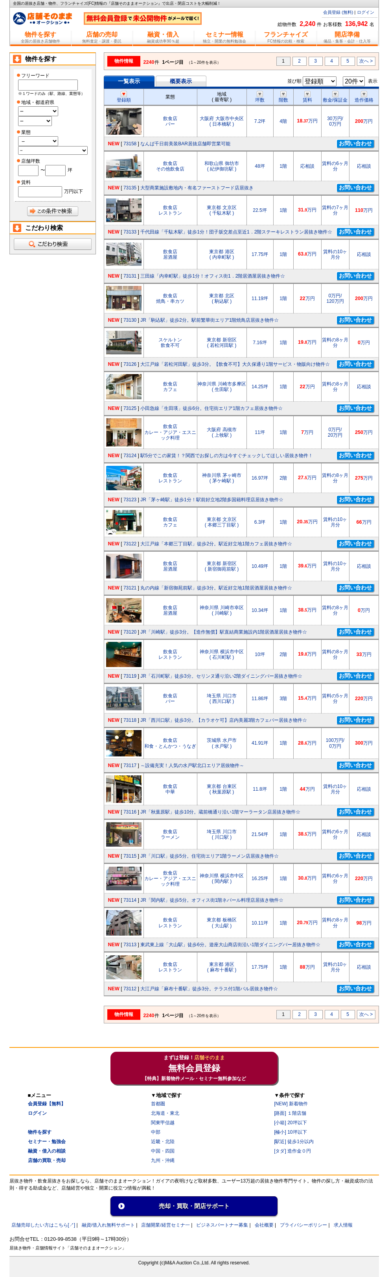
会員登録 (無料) (338, 12)
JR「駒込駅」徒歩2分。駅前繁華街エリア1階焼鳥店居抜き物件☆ (209, 320)
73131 (129, 276)
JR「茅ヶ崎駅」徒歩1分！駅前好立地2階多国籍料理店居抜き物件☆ (211, 499)
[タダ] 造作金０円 (292, 1151)
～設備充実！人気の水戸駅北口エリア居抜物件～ (192, 765)
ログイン (365, 12)
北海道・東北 (165, 1113)
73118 (129, 720)
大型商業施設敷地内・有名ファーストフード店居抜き (197, 188)
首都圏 (158, 1103)
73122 (129, 544)
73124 (129, 455)
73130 (129, 320)
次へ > (366, 61)
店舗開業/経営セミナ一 (165, 1225)
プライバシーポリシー (303, 1225)
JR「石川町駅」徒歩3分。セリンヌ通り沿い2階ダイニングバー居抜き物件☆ (221, 676)
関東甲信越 (163, 1122)
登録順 (124, 97)
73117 (129, 765)
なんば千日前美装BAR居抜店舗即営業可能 (185, 143)
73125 (129, 408)
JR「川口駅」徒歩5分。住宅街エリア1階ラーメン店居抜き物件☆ (209, 856)
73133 (129, 232)
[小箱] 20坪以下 (290, 1122)
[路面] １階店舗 (290, 1113)
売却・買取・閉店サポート (194, 1206)
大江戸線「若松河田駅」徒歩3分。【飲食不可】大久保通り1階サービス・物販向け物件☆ (234, 364)
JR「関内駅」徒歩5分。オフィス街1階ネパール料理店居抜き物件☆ (211, 900)
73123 (129, 499)
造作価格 (364, 97)
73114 (129, 900)
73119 (129, 676)
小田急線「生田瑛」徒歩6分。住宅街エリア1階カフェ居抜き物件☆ (211, 408)
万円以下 (73, 191)
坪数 (260, 97)
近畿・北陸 (163, 1141)
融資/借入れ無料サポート (108, 1225)
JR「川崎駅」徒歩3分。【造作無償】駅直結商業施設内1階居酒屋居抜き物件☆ (223, 632)
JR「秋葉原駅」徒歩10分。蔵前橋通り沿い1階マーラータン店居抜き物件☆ (220, 812)
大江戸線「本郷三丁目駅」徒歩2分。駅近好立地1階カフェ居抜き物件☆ (216, 544)
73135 (129, 188)
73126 (129, 364)
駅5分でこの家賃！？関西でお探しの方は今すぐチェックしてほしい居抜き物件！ (226, 455)
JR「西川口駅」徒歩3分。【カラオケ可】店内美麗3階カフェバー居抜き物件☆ (223, 720)
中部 (155, 1132)
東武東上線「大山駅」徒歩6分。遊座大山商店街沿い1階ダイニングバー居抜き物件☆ (230, 944)
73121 (129, 588)
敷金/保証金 (335, 97)
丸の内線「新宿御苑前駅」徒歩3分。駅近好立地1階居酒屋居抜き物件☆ (216, 588)
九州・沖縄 (163, 1160)
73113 (129, 944)
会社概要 (264, 1225)
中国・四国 (163, 1151)
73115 (129, 856)
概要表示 (181, 81)
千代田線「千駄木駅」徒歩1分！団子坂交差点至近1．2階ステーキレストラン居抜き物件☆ (236, 232)
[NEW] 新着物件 (291, 1103)
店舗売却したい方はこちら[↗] (43, 1225)
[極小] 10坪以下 (290, 1132)
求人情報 (343, 1225)
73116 (129, 812)
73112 (129, 989)
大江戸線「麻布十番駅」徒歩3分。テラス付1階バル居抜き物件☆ (209, 989)
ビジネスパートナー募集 (222, 1225)
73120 (129, 632)
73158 (129, 143)
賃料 (307, 97)
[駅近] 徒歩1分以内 (294, 1141)
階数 (283, 97)
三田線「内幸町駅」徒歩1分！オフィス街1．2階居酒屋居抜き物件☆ (212, 276)
